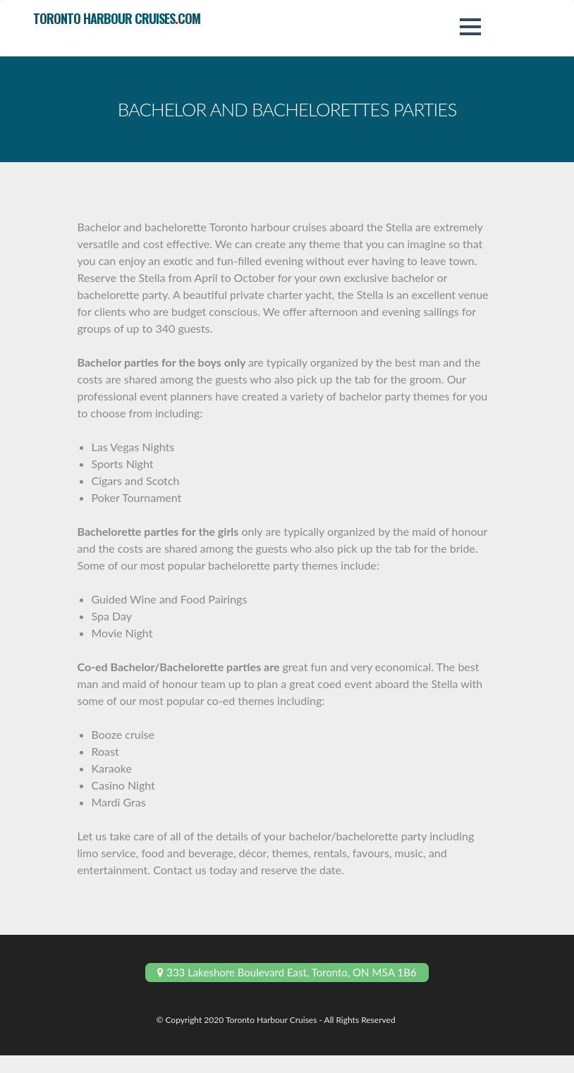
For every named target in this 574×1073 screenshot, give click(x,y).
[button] (470, 26)
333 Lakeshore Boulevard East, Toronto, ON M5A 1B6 (286, 972)
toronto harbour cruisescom (116, 18)
